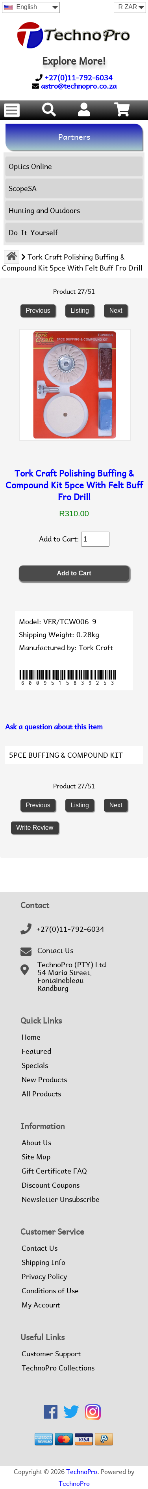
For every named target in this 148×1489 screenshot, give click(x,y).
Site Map (36, 1157)
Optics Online (30, 166)
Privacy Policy (44, 1277)
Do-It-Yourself (33, 232)
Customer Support (51, 1354)
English (20, 7)
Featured (36, 1051)
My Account (41, 1305)
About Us (36, 1143)
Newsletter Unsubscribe (61, 1199)
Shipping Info (43, 1262)
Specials (35, 1066)
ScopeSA (23, 188)
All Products (41, 1094)
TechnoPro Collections (58, 1368)
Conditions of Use (50, 1291)
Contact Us (55, 951)
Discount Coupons (51, 1185)
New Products (44, 1080)
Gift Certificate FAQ (54, 1171)
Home (31, 1037)
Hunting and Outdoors (44, 210)
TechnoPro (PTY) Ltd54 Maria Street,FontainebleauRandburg (71, 977)
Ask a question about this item (54, 726)
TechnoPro (81, 1472)
